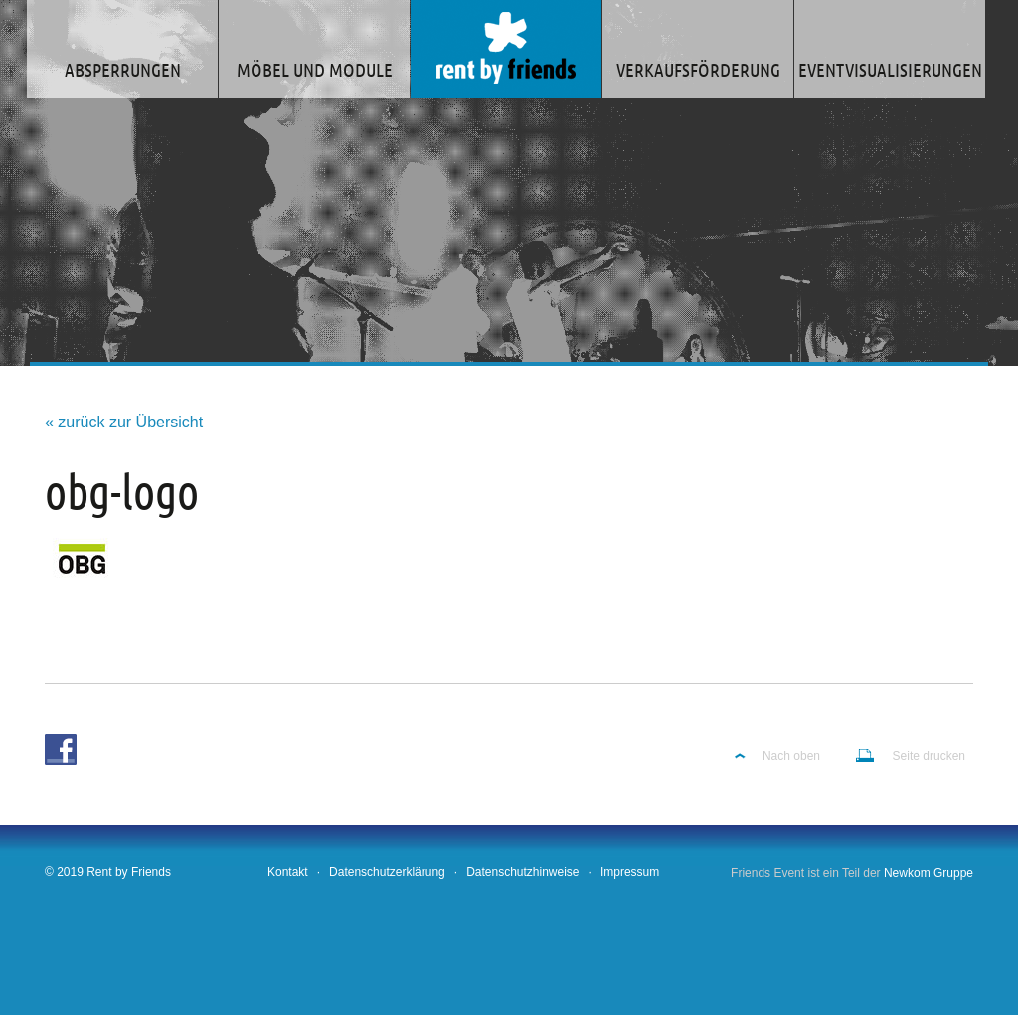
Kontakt (287, 872)
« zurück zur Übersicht (124, 422)
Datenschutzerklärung (387, 872)
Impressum (629, 872)
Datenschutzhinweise (522, 872)
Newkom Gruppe (928, 873)
